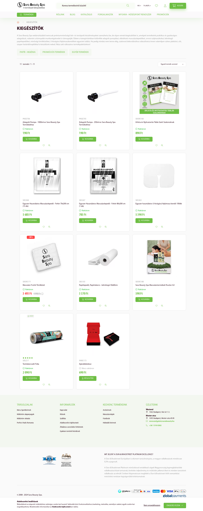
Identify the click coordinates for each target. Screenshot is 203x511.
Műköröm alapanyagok (25, 414)
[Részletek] (87, 378)
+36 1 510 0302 (155, 425)
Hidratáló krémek (109, 423)
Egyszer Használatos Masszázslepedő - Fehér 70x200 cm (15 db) (46, 205)
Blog (72, 15)
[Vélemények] (28, 358)
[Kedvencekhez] (44, 145)
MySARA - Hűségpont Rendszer (135, 15)
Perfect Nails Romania (25, 423)
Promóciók (163, 15)
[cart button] (178, 6)
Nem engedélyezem (152, 505)
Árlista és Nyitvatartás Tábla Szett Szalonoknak (154, 122)
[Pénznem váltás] (146, 5)
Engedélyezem (173, 506)
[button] (26, 15)
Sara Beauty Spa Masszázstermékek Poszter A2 (155, 285)
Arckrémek (107, 410)
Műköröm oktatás (23, 419)
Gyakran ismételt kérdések (70, 431)
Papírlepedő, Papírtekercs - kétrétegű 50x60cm (98, 285)
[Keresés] (95, 6)
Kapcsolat (63, 410)
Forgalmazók (105, 15)
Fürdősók (106, 419)
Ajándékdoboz (85, 364)
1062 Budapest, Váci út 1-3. (159, 412)
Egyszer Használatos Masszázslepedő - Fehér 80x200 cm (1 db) (102, 205)
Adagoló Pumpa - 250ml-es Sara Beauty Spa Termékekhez (97, 123)
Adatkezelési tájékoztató (69, 423)
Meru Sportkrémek (24, 410)
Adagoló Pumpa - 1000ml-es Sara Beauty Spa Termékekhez (41, 123)
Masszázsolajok (108, 414)
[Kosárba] (31, 139)
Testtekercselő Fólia (31, 364)
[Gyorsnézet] (49, 145)
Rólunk (60, 15)
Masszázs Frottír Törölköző (34, 285)
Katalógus (86, 15)
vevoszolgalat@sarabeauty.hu (161, 421)
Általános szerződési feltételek (71, 427)
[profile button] (156, 6)
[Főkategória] (18, 22)
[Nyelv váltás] (138, 5)
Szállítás (63, 419)
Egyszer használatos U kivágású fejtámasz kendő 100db (158, 204)
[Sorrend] (172, 64)
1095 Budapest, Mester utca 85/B (161, 418)
